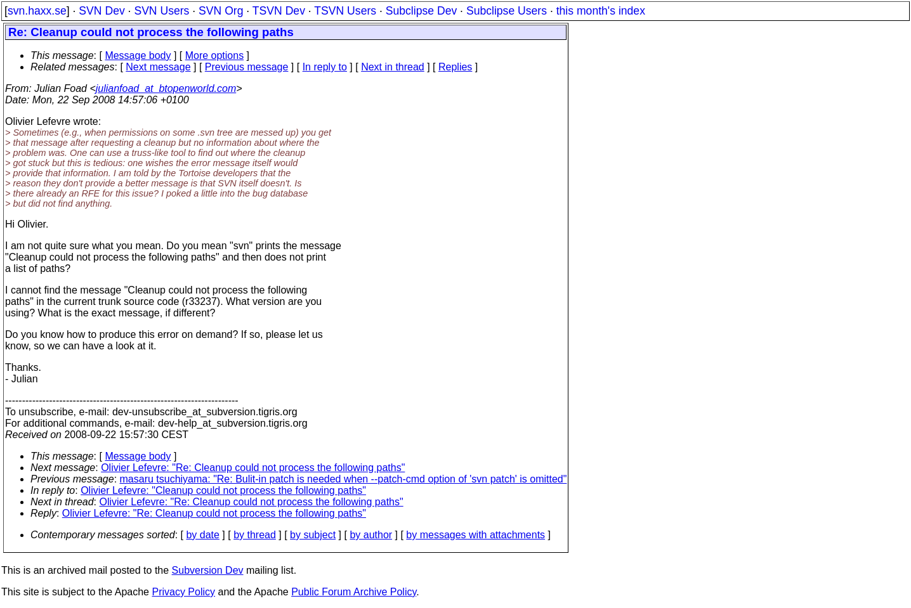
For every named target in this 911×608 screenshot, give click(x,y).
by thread (254, 534)
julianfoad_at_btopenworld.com (166, 88)
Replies (455, 66)
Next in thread (392, 66)
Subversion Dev (208, 570)
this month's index (600, 10)
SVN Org (221, 10)
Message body (138, 55)
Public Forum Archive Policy (353, 591)
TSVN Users (345, 10)
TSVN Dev (278, 10)
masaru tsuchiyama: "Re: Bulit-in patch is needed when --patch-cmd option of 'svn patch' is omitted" (343, 479)
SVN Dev (101, 10)
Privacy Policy (183, 591)
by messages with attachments (475, 534)
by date (202, 534)
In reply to (325, 66)
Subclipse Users (506, 10)
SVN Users (161, 10)
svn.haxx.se (37, 10)
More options (214, 55)
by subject (313, 534)
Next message (158, 66)
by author (371, 534)
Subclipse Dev (421, 10)
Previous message (247, 66)
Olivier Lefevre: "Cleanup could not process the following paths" (223, 490)
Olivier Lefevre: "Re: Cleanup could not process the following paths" (253, 467)
